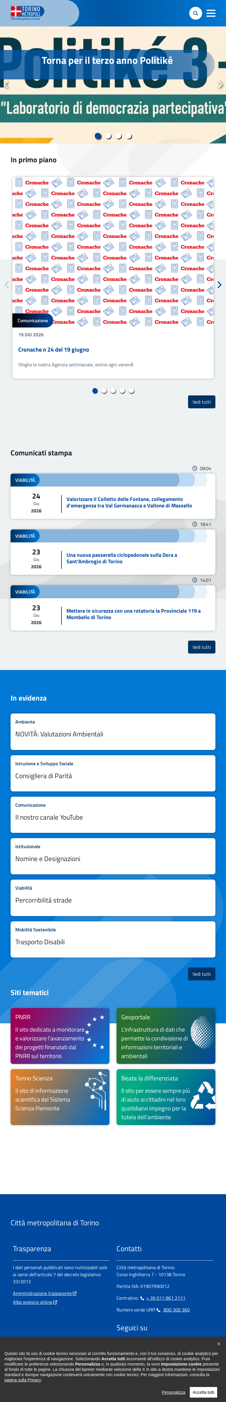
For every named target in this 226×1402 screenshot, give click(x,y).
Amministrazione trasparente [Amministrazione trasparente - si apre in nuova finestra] (42, 1293)
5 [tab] (131, 390)
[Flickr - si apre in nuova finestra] (177, 1346)
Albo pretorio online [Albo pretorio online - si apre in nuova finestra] (32, 1302)
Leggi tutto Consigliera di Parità (113, 773)
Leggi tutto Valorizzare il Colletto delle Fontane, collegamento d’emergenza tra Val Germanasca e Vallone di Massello (113, 496)
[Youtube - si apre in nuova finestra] (168, 1346)
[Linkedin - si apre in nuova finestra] (140, 1346)
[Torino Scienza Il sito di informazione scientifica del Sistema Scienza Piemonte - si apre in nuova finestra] (60, 1097)
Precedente (6, 84)
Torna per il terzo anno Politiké (107, 60)
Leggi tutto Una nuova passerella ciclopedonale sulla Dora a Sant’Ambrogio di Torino (113, 552)
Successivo (220, 84)
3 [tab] (118, 135)
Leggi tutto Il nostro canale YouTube (113, 815)
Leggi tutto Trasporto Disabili (113, 939)
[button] (211, 13)
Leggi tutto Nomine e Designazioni (113, 856)
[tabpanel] (113, 84)
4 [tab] (128, 135)
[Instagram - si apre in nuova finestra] (130, 1346)
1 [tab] (97, 135)
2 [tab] (108, 135)
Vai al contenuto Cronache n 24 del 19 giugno (113, 277)
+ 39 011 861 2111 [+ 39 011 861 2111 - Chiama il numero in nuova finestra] (162, 1297)
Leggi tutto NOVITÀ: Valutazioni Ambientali (113, 731)
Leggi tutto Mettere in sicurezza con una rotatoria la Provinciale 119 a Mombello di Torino (113, 608)
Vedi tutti (203, 401)
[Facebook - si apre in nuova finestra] (121, 1346)
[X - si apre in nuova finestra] (159, 1346)
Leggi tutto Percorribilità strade (113, 898)
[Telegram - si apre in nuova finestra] (149, 1346)
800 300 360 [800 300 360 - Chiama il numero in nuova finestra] (173, 1309)
